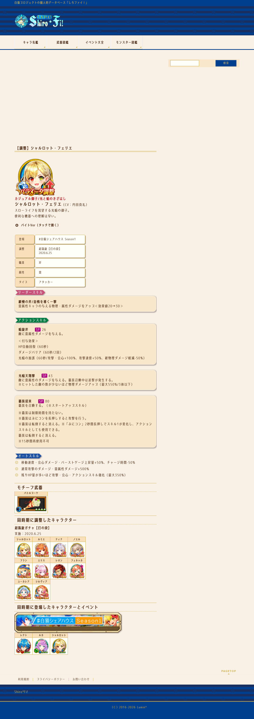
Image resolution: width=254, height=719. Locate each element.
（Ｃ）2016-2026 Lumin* (128, 707)
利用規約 (23, 679)
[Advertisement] (85, 104)
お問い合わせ (80, 679)
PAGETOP (228, 670)
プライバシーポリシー (51, 679)
